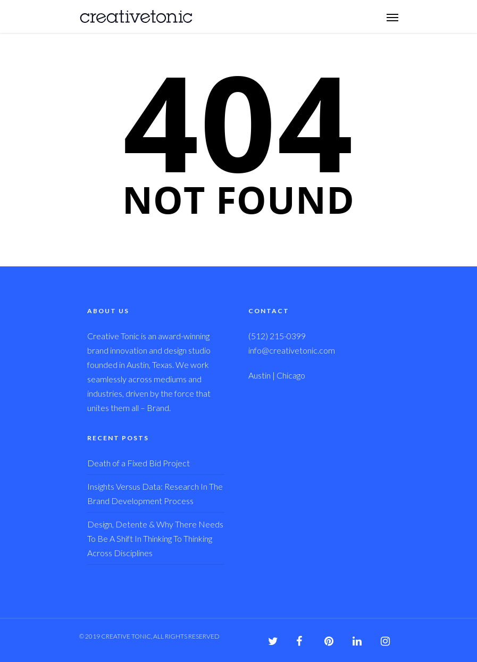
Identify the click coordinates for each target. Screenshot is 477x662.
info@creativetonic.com (291, 350)
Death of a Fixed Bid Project (138, 463)
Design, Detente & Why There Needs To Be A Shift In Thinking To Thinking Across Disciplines (155, 538)
